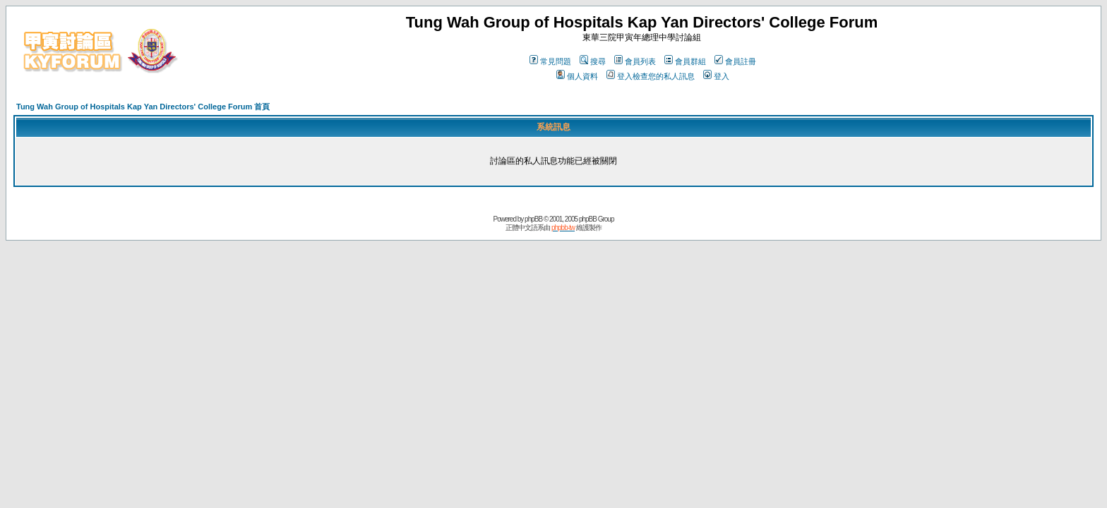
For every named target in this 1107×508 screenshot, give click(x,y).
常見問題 (550, 61)
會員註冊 (735, 61)
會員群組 (685, 61)
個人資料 (577, 76)
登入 (716, 76)
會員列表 (635, 61)
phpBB (533, 219)
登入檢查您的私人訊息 (650, 76)
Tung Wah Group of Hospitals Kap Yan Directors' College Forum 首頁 (143, 106)
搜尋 (593, 61)
